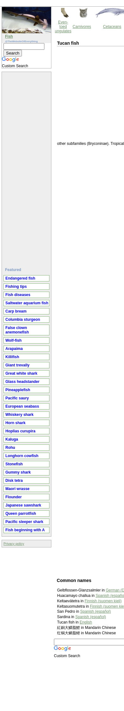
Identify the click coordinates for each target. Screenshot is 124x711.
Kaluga (11, 439)
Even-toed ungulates (63, 26)
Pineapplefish (17, 390)
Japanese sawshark (23, 505)
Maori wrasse (17, 489)
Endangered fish (20, 278)
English (86, 622)
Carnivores (82, 26)
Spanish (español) (95, 611)
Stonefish (14, 464)
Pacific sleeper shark (24, 522)
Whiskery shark (19, 414)
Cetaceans (112, 26)
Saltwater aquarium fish (26, 303)
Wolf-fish (13, 340)
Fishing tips (16, 286)
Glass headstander (22, 381)
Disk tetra (14, 480)
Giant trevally (17, 365)
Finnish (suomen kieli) (103, 601)
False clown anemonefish (17, 330)
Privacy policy (13, 544)
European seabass (22, 406)
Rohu (10, 447)
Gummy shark (18, 472)
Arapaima (14, 348)
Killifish (12, 357)
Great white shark (21, 373)
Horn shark (15, 423)
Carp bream (16, 311)
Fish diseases (17, 295)
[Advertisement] (27, 167)
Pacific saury (17, 398)
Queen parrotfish (20, 513)
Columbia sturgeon (22, 319)
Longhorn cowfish (21, 456)
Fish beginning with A (25, 530)
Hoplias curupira (20, 431)
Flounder (13, 497)
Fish (9, 36)
